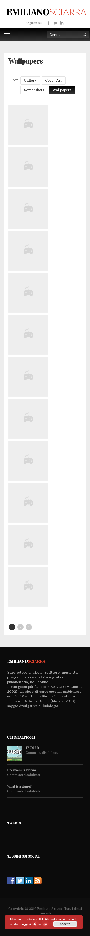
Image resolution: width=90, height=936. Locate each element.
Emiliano (46, 12)
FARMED (32, 748)
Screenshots (34, 90)
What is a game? (19, 787)
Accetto (65, 924)
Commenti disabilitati (42, 752)
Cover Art (53, 80)
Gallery (30, 80)
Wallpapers (62, 90)
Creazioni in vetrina (21, 770)
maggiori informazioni (34, 924)
